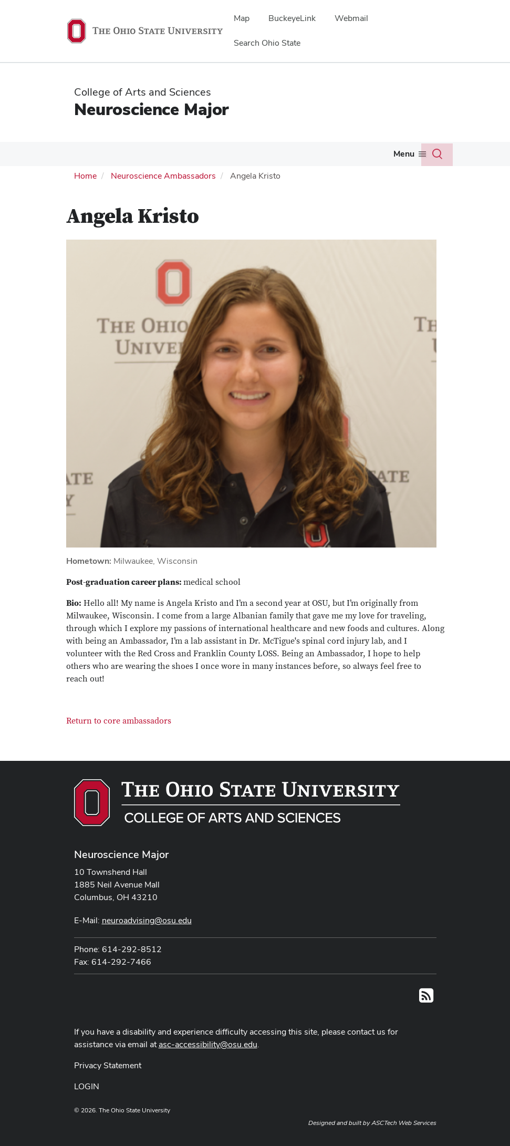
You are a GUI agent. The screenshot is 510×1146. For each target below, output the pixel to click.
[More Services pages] (337, 156)
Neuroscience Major (151, 109)
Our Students (88, 153)
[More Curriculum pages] (110, 179)
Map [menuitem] (241, 18)
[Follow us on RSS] (426, 1020)
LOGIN (86, 1107)
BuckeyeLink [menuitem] (292, 18)
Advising (153, 153)
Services (317, 153)
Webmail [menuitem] (351, 18)
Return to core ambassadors (118, 743)
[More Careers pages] (389, 156)
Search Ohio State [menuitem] (267, 42)
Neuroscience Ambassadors (163, 197)
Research (261, 153)
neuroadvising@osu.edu (147, 942)
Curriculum (85, 176)
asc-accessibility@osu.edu (208, 1065)
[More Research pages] (282, 156)
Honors (207, 153)
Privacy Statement (107, 1086)
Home (85, 197)
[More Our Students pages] (117, 156)
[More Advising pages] (174, 156)
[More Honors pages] (225, 156)
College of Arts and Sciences (142, 92)
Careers (370, 153)
